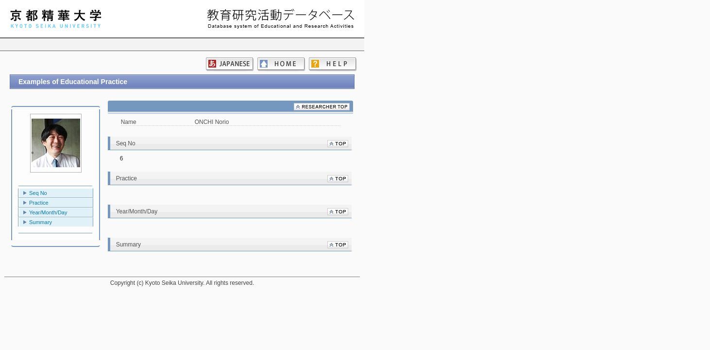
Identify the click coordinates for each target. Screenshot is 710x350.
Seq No (38, 193)
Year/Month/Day (48, 212)
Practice (39, 203)
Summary (40, 222)
